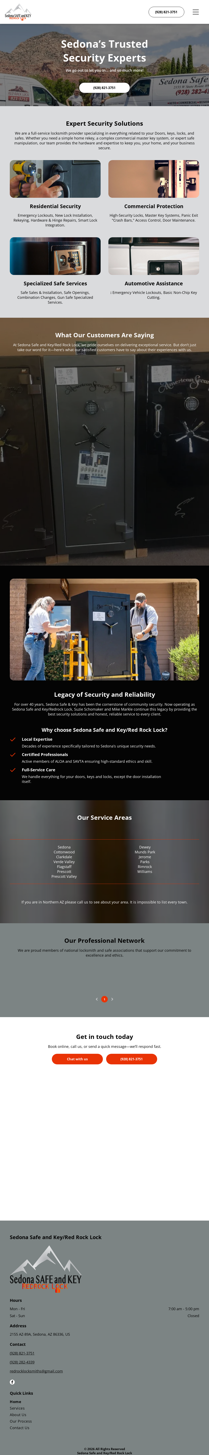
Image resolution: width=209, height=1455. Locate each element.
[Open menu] (196, 12)
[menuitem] (104, 1402)
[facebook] (12, 1383)
